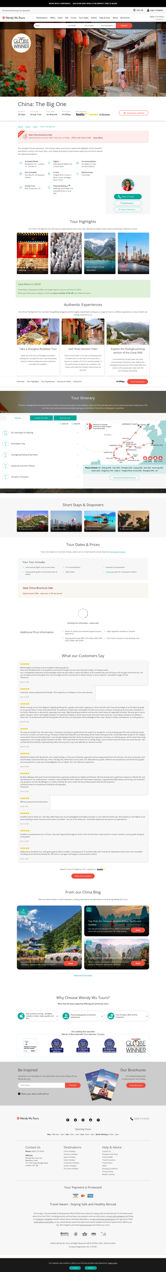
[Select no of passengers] (107, 25)
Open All (65, 424)
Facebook (67, 1119)
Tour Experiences (48, 381)
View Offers (98, 138)
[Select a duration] (91, 25)
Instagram (83, 1119)
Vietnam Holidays (71, 1154)
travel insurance (85, 1225)
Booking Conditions (110, 1168)
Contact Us (159, 19)
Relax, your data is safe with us (35, 1094)
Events (94, 17)
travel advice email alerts (44, 1222)
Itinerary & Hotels (64, 381)
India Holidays (69, 1160)
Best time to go (65, 418)
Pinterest (98, 1119)
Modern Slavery (108, 1174)
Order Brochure (136, 1085)
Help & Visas (104, 17)
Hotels (41, 418)
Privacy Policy (107, 1171)
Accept (75, 1268)
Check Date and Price (135, 113)
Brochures (125, 17)
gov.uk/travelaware (117, 1216)
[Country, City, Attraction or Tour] (50, 25)
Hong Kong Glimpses (32, 528)
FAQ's (104, 1166)
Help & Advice (112, 1147)
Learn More (69, 185)
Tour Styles (84, 17)
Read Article (71, 964)
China (28, 126)
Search (124, 25)
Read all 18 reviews (83, 876)
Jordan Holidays (70, 1166)
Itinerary (18, 418)
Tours (35, 126)
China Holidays (70, 1151)
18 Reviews (104, 114)
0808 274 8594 (157, 16)
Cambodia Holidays (71, 1163)
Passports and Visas (110, 1154)
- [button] (87, 428)
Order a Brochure (128, 209)
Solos (60, 17)
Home (20, 126)
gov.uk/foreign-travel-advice (104, 1219)
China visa (110, 572)
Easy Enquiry (128, 203)
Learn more (112, 1263)
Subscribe (72, 1085)
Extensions (77, 381)
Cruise (73, 17)
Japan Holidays (70, 1157)
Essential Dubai (66, 528)
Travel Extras (107, 1163)
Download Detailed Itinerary (124, 477)
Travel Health (107, 1157)
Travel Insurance (108, 1160)
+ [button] (87, 424)
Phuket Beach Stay (99, 528)
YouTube (90, 1119)
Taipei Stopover (133, 528)
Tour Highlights (33, 381)
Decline (90, 1268)
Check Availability (138, 381)
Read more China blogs (83, 975)
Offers (52, 17)
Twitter (75, 1119)
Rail (66, 17)
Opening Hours (83, 1129)
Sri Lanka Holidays (71, 1168)
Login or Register (155, 10)
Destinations (41, 17)
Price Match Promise (117, 552)
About (115, 17)
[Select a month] (75, 25)
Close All (77, 424)
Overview (20, 381)
